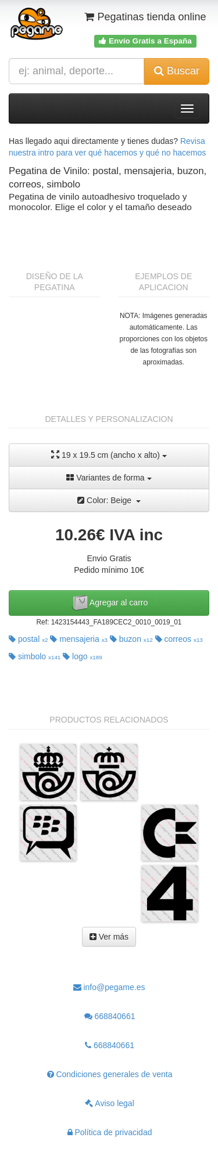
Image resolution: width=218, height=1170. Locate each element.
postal (28, 639)
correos (179, 639)
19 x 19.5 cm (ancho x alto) (109, 455)
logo (82, 656)
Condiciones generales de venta (110, 1074)
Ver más (109, 936)
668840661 (109, 1016)
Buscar (176, 71)
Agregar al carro (109, 603)
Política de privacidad (109, 1132)
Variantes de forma (108, 477)
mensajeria (79, 639)
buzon (131, 639)
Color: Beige (109, 500)
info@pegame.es (109, 987)
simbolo (34, 656)
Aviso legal (109, 1103)
